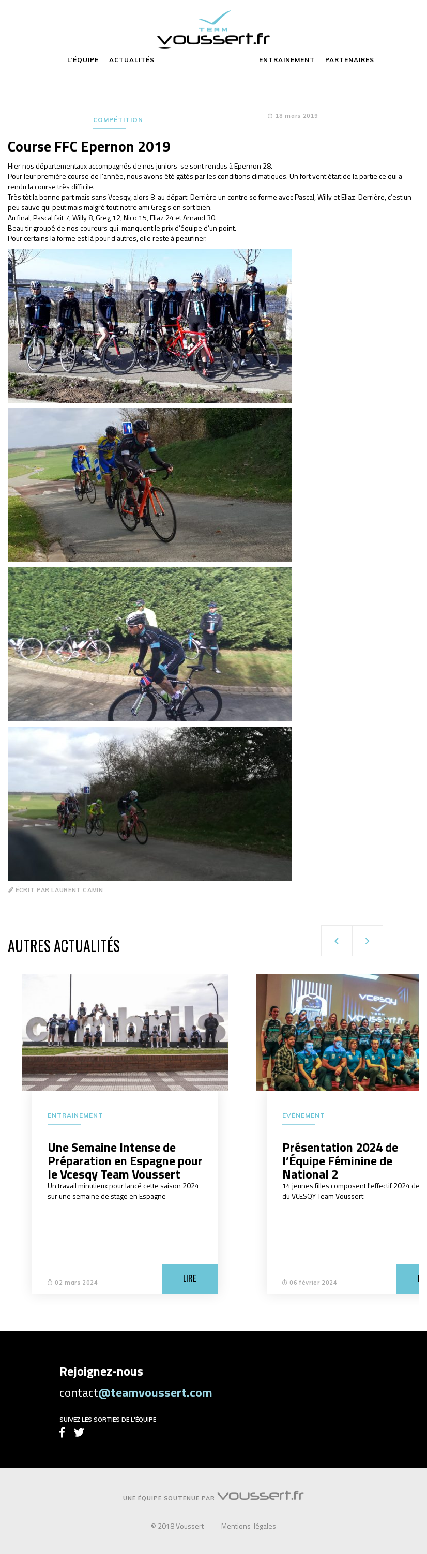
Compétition (118, 120)
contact (135, 1392)
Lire (189, 1278)
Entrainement (75, 1115)
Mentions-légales (248, 1526)
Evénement (303, 1115)
